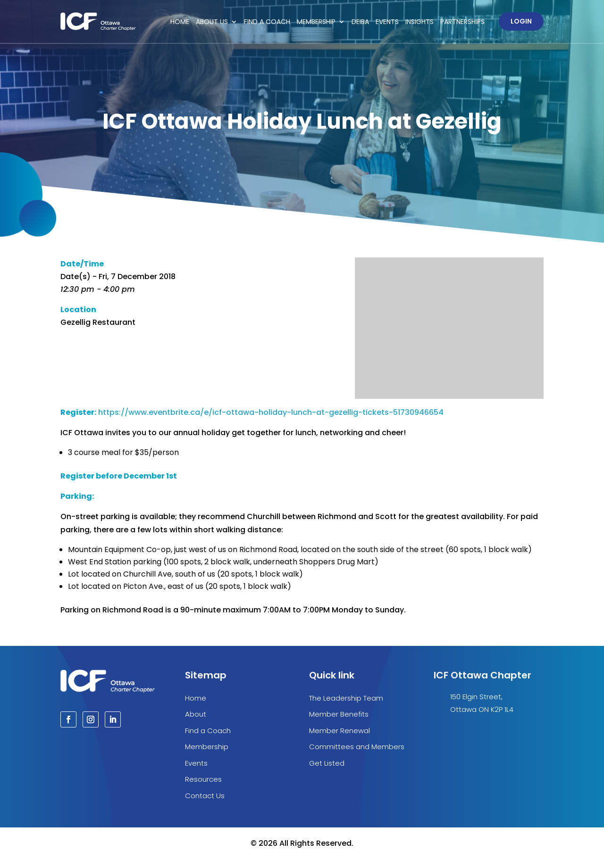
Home (179, 21)
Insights (419, 21)
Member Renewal (339, 730)
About (195, 714)
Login (521, 21)
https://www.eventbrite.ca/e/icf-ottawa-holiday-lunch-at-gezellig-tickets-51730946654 (271, 412)
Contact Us (205, 796)
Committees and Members (356, 747)
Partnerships (462, 21)
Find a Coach (267, 21)
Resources (203, 779)
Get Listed (326, 763)
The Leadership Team (346, 698)
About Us (212, 21)
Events (387, 21)
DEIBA (360, 21)
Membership (316, 21)
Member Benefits (339, 714)
